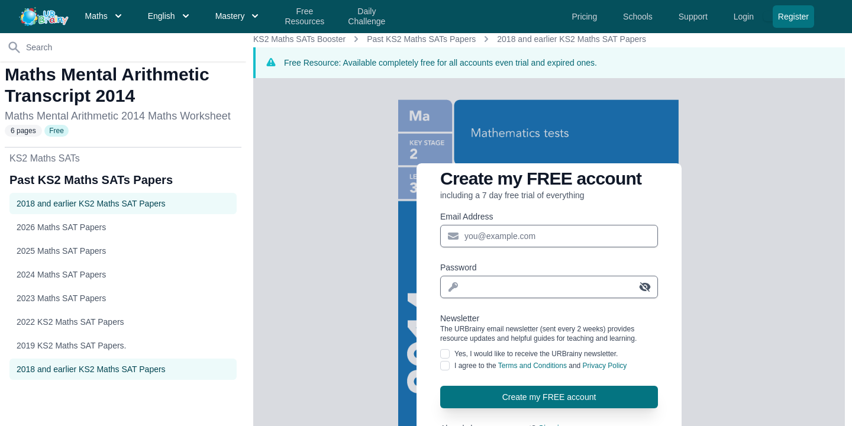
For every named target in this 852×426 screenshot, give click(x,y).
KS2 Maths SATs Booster (299, 39)
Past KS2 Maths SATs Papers (421, 39)
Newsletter (549, 328)
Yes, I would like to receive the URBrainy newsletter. (536, 354)
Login (745, 16)
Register (793, 16)
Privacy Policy (605, 366)
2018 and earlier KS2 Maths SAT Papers (571, 39)
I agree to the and (540, 366)
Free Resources (304, 17)
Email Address (466, 216)
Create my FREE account (549, 397)
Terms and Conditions (532, 366)
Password (458, 267)
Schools (639, 16)
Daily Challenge (366, 17)
